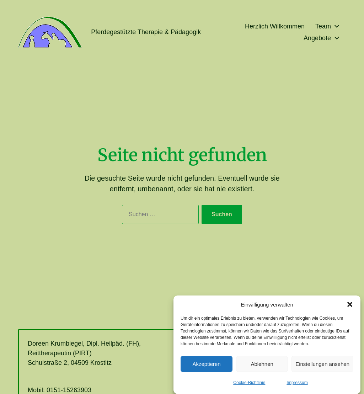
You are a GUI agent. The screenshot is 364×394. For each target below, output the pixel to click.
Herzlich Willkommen (275, 26)
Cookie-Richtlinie (249, 385)
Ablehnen (262, 367)
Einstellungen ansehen (322, 367)
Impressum (297, 385)
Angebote (317, 38)
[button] (349, 307)
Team (323, 26)
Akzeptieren (206, 367)
